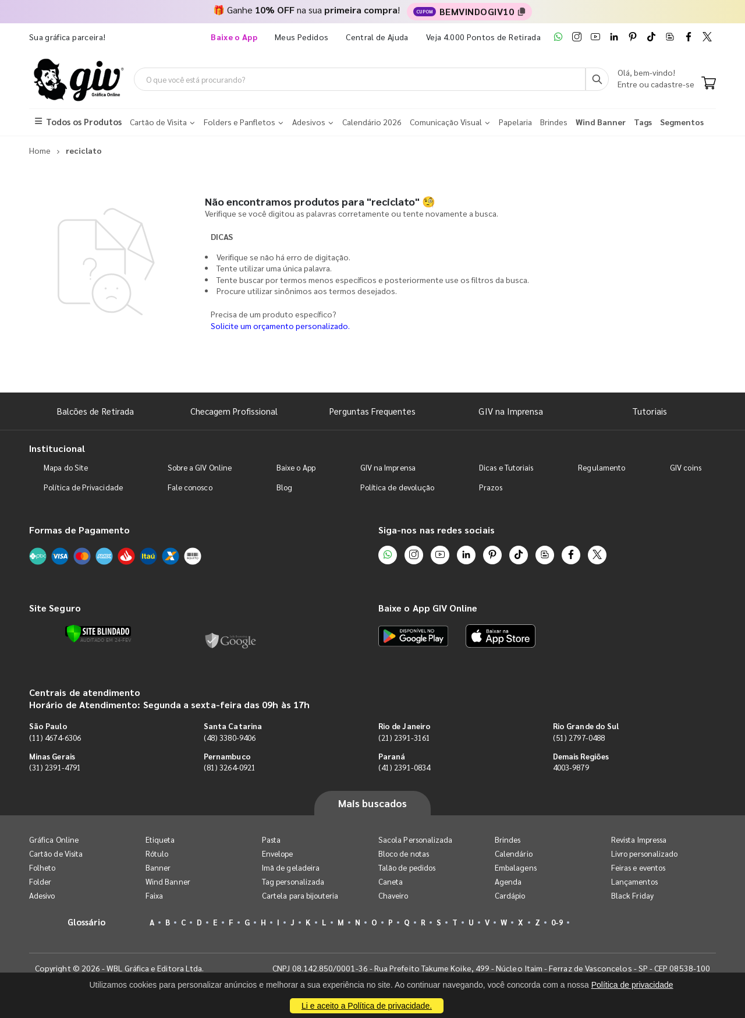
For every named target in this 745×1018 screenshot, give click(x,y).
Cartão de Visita (56, 853)
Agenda (508, 881)
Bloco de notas (403, 853)
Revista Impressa (638, 839)
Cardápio (510, 895)
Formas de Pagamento (79, 530)
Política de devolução (397, 487)
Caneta (390, 881)
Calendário (514, 853)
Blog (284, 487)
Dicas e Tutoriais (506, 467)
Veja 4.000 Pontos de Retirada (483, 36)
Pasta (271, 839)
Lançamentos (634, 881)
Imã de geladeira (291, 867)
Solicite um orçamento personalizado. (280, 325)
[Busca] (597, 79)
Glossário (87, 921)
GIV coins (685, 467)
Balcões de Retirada (95, 410)
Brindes (507, 839)
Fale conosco (190, 487)
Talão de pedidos (406, 867)
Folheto (42, 867)
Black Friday (632, 895)
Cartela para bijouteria (300, 895)
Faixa (154, 895)
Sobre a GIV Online (200, 467)
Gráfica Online (54, 839)
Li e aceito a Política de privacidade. (366, 1005)
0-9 (557, 922)
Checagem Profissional (234, 410)
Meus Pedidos (301, 36)
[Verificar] (98, 633)
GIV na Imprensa (510, 410)
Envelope (277, 853)
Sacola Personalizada (415, 839)
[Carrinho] (708, 84)
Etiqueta (160, 839)
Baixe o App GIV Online (427, 608)
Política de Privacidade (83, 487)
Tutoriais (649, 410)
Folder (40, 881)
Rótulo (157, 853)
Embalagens (516, 867)
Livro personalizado (644, 853)
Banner (158, 867)
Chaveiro (393, 895)
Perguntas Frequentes (372, 410)
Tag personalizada (293, 881)
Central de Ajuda (377, 36)
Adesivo (42, 895)
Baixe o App (295, 467)
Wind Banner (168, 881)
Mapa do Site (66, 467)
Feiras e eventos (638, 867)
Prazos (490, 487)
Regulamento (601, 467)
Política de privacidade (632, 984)
